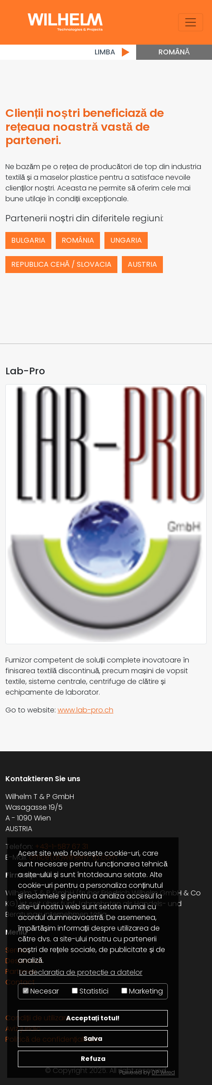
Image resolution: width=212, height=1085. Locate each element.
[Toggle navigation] (190, 22)
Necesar (41, 991)
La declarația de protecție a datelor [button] (80, 972)
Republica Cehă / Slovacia (61, 264)
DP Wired (163, 1072)
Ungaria (126, 240)
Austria (142, 264)
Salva (92, 1038)
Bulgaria (28, 240)
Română (174, 52)
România (78, 240)
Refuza (93, 1058)
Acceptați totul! (93, 1018)
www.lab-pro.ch (85, 710)
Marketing (142, 991)
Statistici (90, 991)
